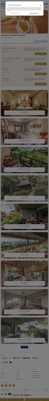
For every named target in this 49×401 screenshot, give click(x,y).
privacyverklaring (18, 9)
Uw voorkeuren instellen (15, 12)
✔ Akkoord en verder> (34, 13)
